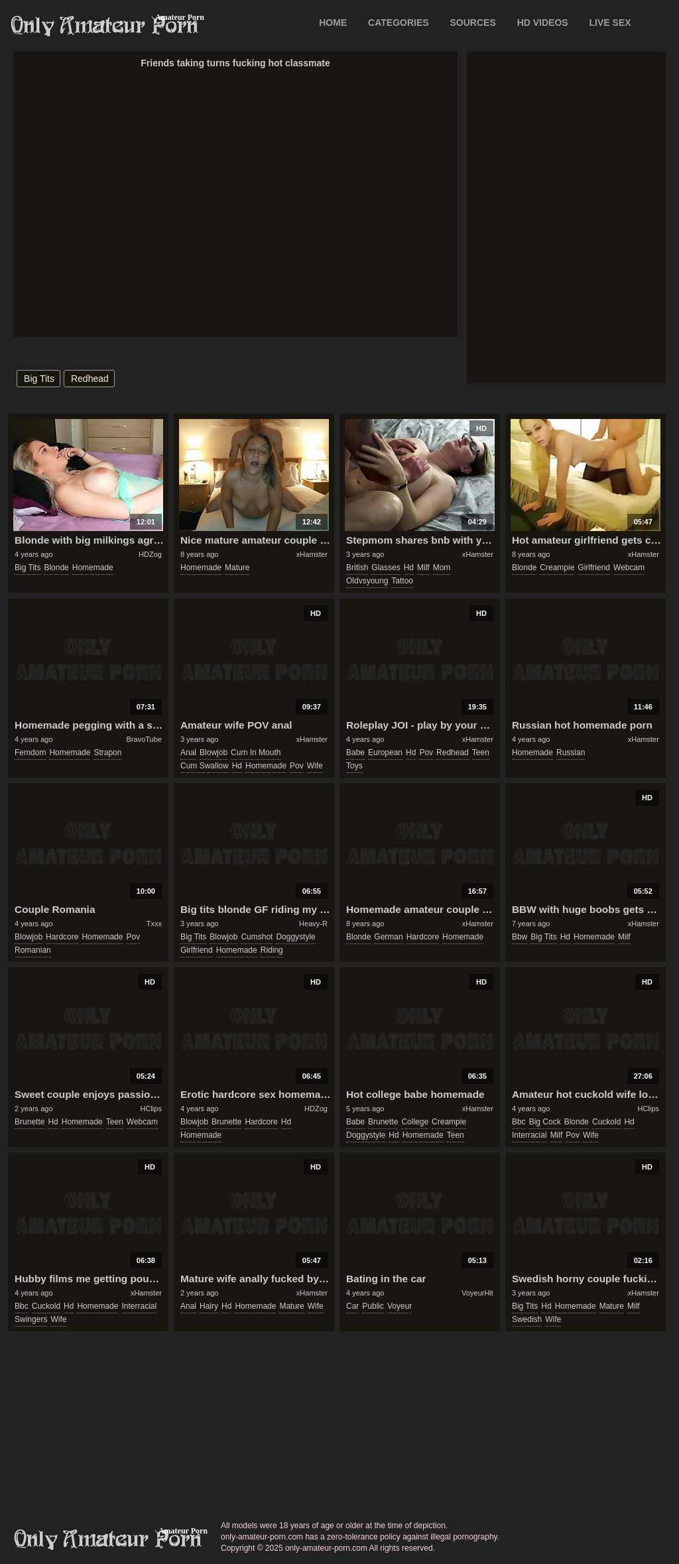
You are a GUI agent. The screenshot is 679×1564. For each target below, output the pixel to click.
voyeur (399, 1306)
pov (297, 765)
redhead (90, 378)
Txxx (154, 924)
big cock (545, 1121)
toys (354, 765)
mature (237, 567)
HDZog (150, 554)
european (385, 752)
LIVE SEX (610, 22)
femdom (30, 752)
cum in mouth (255, 752)
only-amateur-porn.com (108, 1539)
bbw (519, 936)
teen (480, 752)
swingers (31, 1319)
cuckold (606, 1121)
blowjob (213, 752)
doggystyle (295, 936)
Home (333, 22)
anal (188, 752)
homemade (92, 567)
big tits (39, 378)
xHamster (312, 554)
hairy (209, 1306)
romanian (33, 950)
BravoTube (144, 739)
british (357, 567)
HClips (151, 1109)
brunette (29, 1121)
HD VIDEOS (542, 22)
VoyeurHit (477, 1293)
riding (272, 950)
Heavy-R (313, 924)
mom (442, 567)
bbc (519, 1121)
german (388, 936)
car (352, 1306)
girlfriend (594, 567)
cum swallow (204, 765)
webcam (629, 567)
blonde (56, 567)
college (414, 1121)
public (373, 1306)
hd (409, 567)
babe (355, 752)
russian (570, 752)
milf (423, 567)
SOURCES (473, 22)
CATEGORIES (398, 22)
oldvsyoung (367, 580)
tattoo (402, 580)
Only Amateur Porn (104, 25)
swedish (527, 1319)
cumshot (257, 936)
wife (315, 765)
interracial (529, 1135)
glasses (385, 567)
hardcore (62, 936)
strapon (107, 752)
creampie (557, 567)
